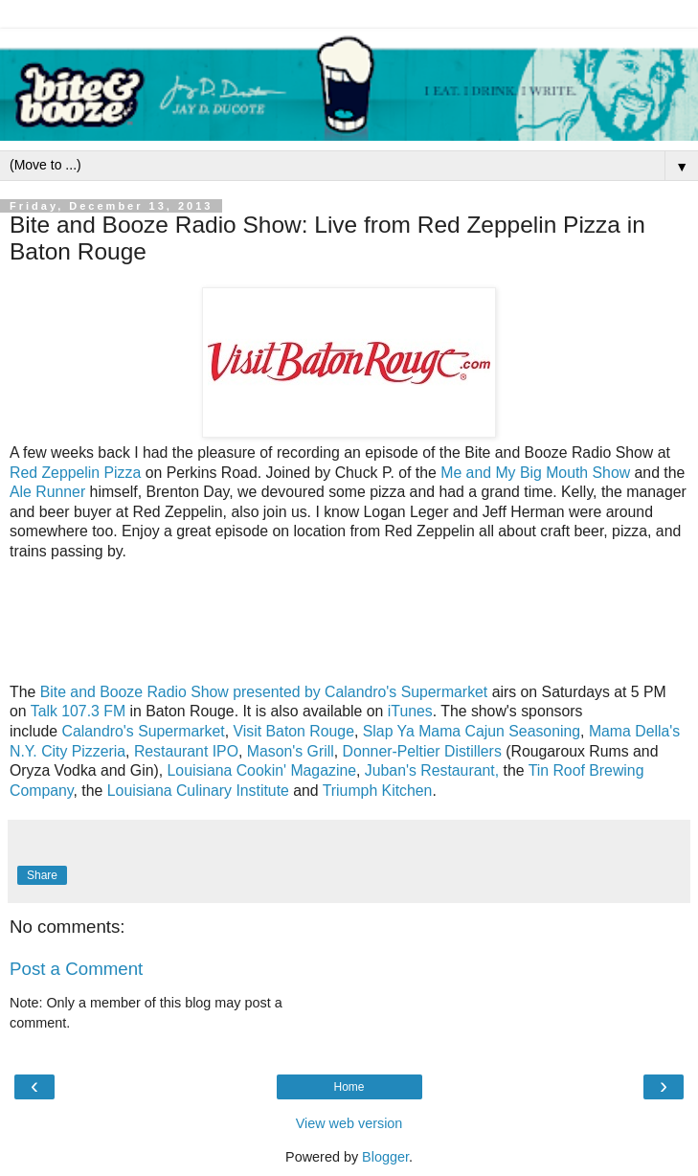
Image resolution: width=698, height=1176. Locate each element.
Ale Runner (47, 492)
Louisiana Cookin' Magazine (262, 770)
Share (42, 875)
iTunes (410, 711)
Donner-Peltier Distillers (422, 751)
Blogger (385, 1157)
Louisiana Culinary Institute (198, 790)
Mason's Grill (290, 751)
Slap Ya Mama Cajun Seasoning (471, 731)
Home (348, 1087)
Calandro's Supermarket (143, 731)
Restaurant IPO (186, 751)
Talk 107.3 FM (78, 711)
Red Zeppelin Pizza (75, 472)
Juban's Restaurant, (432, 770)
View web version (349, 1123)
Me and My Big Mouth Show (535, 472)
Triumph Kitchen (378, 790)
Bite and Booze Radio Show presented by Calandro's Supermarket (264, 692)
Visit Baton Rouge (294, 731)
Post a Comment (76, 969)
